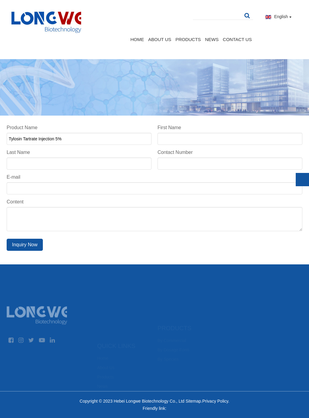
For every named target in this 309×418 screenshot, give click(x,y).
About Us (159, 39)
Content (15, 201)
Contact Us (237, 39)
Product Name (22, 127)
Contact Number (175, 152)
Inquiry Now (24, 244)
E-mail (13, 177)
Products (188, 39)
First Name (169, 127)
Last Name (18, 152)
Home (137, 39)
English (278, 16)
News (211, 39)
